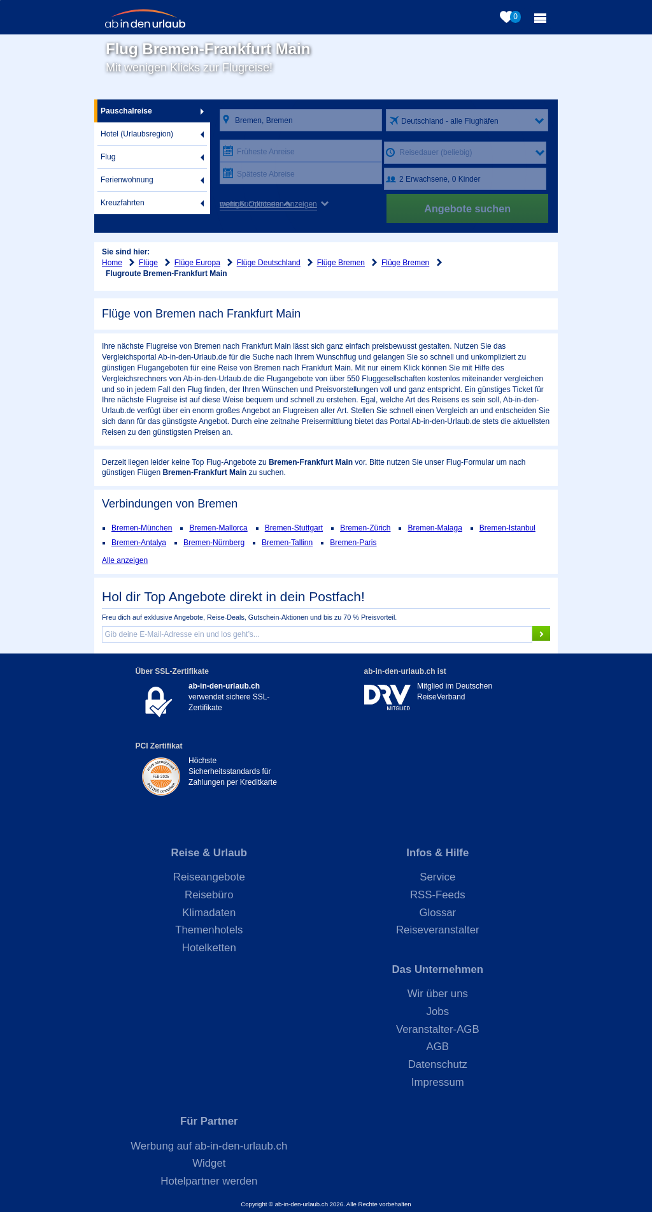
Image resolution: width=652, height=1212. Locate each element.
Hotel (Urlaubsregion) (137, 133)
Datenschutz (437, 1064)
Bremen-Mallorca (218, 527)
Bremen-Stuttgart (294, 527)
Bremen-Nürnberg (213, 542)
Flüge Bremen (341, 262)
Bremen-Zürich (365, 527)
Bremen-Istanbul (507, 527)
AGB (438, 1046)
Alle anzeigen (125, 560)
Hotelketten (209, 948)
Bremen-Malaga (435, 527)
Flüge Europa (197, 262)
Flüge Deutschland (269, 262)
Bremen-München (141, 527)
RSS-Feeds (437, 895)
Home (112, 262)
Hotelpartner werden (208, 1181)
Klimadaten (209, 913)
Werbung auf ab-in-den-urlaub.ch (209, 1146)
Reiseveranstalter (437, 930)
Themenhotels (209, 930)
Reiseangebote (209, 877)
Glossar (437, 913)
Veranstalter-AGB (437, 1029)
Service (437, 877)
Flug (108, 156)
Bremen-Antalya (138, 542)
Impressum (437, 1082)
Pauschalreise (126, 110)
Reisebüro (209, 895)
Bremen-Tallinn (287, 542)
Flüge (148, 262)
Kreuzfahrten (123, 202)
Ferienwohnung (127, 179)
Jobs (438, 1011)
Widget (208, 1163)
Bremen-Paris (353, 542)
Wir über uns (438, 994)
